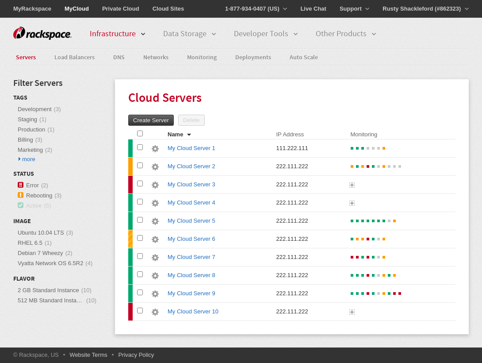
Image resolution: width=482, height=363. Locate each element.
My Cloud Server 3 (191, 184)
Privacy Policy (136, 354)
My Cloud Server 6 (191, 239)
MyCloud (77, 8)
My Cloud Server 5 (191, 220)
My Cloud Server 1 (191, 148)
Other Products (346, 34)
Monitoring (202, 57)
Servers (26, 57)
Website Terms (88, 354)
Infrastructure (118, 34)
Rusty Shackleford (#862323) (426, 8)
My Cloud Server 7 (191, 257)
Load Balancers (74, 57)
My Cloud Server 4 (191, 202)
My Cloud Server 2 (191, 166)
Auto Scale (304, 57)
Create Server (151, 120)
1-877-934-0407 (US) (256, 8)
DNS (119, 57)
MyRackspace (32, 8)
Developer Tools (266, 34)
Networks (155, 57)
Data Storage (190, 34)
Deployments (253, 57)
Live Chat (313, 8)
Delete (191, 120)
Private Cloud (120, 8)
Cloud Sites (168, 8)
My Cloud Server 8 (191, 275)
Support (354, 8)
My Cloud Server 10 (193, 311)
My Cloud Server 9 (191, 293)
